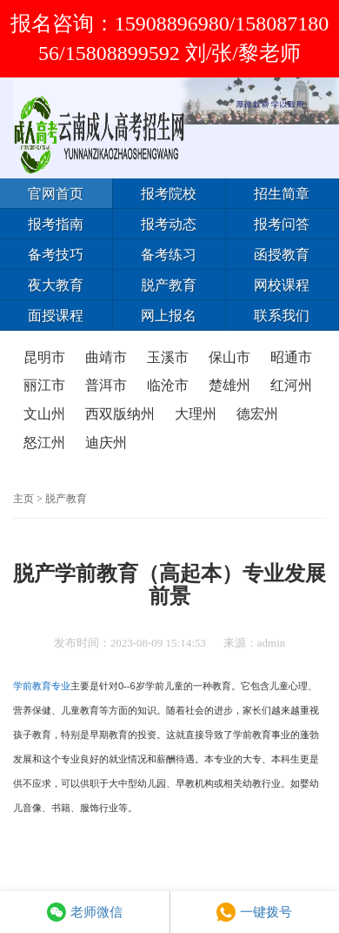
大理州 (195, 413)
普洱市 (106, 385)
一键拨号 (254, 912)
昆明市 (44, 357)
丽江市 (44, 385)
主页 (23, 499)
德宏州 (257, 413)
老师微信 (85, 912)
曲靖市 (106, 357)
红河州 (291, 385)
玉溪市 (168, 357)
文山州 (44, 413)
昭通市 (291, 357)
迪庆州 (106, 442)
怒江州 (44, 442)
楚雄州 (229, 385)
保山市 (229, 357)
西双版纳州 (120, 413)
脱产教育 (66, 499)
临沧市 (168, 385)
